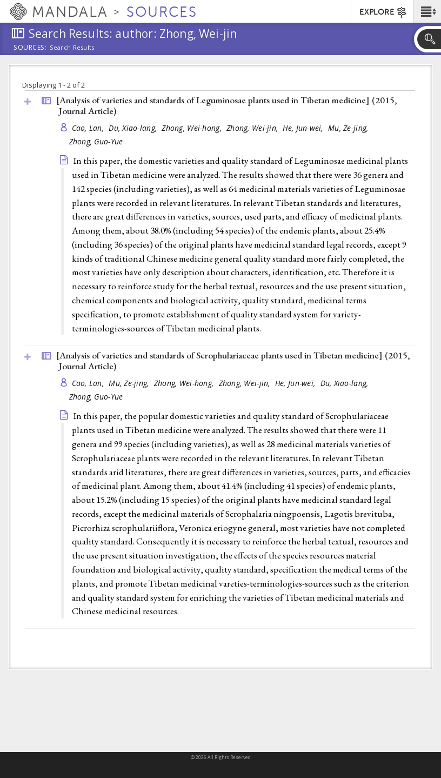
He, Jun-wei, (304, 128)
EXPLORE (383, 12)
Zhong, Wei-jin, (253, 128)
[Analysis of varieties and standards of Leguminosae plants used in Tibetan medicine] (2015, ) (226, 105)
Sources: (30, 48)
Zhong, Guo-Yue (96, 141)
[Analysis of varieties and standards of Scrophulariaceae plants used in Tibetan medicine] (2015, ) (233, 361)
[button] (427, 11)
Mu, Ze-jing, (349, 128)
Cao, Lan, (89, 128)
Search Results (72, 47)
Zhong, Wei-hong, (193, 128)
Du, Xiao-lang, (134, 128)
